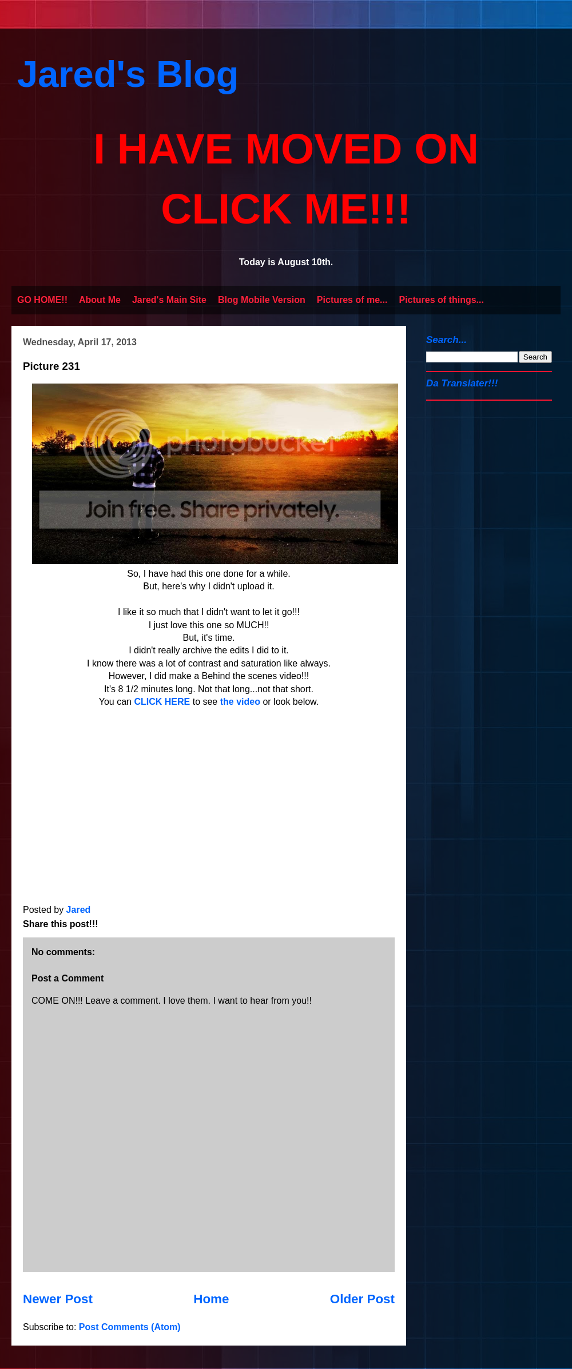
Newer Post (58, 1299)
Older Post (362, 1299)
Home (211, 1299)
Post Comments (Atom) (130, 1327)
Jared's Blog (128, 74)
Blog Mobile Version (261, 300)
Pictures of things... (441, 300)
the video (240, 702)
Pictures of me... (352, 300)
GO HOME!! (42, 300)
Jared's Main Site (169, 300)
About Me (100, 300)
